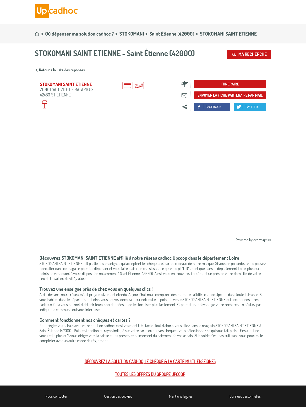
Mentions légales (180, 396)
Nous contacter (56, 396)
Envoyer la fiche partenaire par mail (230, 95)
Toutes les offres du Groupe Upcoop (150, 374)
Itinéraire (230, 84)
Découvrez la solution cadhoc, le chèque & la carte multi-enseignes (150, 361)
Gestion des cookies (118, 396)
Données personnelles (245, 396)
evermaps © (262, 240)
